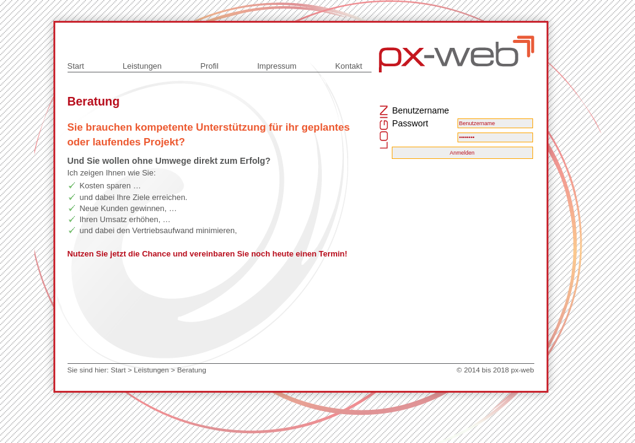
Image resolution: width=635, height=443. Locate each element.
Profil (209, 66)
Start (76, 66)
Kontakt (348, 66)
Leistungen (142, 66)
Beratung (191, 370)
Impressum (277, 66)
